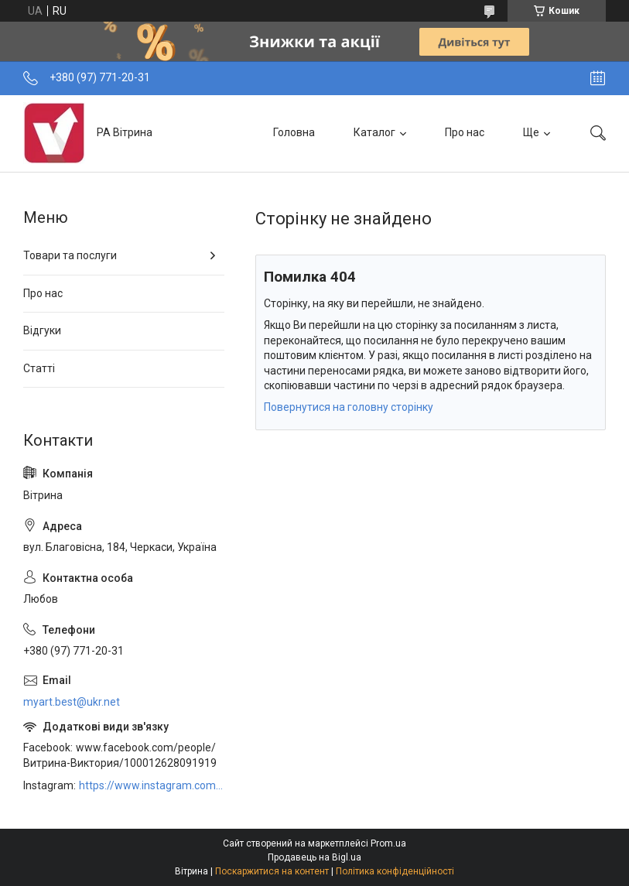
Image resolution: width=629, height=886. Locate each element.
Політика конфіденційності (395, 871)
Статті (39, 368)
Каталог (374, 132)
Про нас (464, 132)
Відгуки (42, 330)
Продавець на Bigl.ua (314, 857)
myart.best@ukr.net (71, 702)
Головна (294, 132)
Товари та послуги (70, 255)
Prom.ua (388, 843)
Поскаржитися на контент (272, 871)
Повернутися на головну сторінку (348, 407)
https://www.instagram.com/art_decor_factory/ (151, 785)
